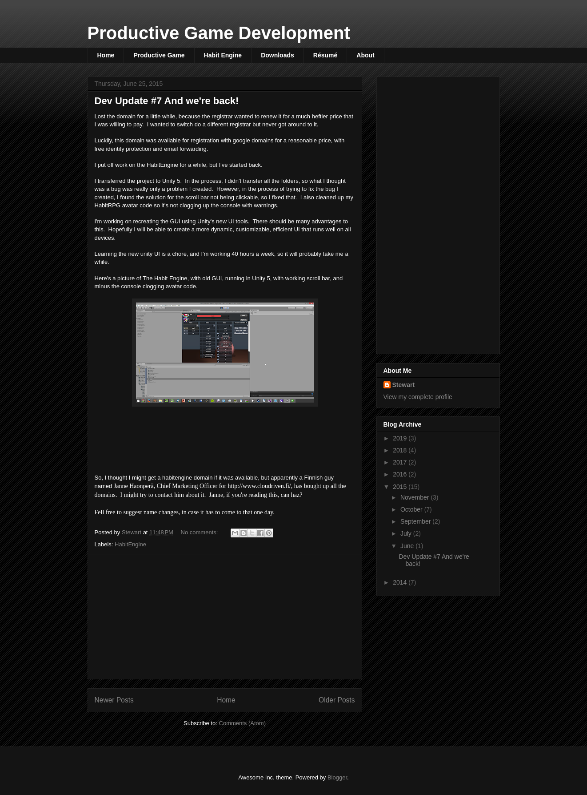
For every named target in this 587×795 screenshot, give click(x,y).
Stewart (403, 384)
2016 (400, 474)
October (412, 509)
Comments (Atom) (242, 723)
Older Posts (337, 700)
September (416, 521)
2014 (400, 582)
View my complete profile (417, 396)
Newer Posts (114, 700)
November (415, 497)
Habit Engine (223, 55)
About (365, 55)
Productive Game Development (219, 33)
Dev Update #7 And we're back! (167, 100)
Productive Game (158, 55)
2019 (400, 438)
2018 (400, 450)
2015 (400, 486)
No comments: (200, 532)
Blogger (337, 777)
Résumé (325, 55)
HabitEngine (130, 544)
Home (106, 55)
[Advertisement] (225, 616)
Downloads (277, 55)
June (407, 545)
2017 (400, 462)
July (406, 533)
